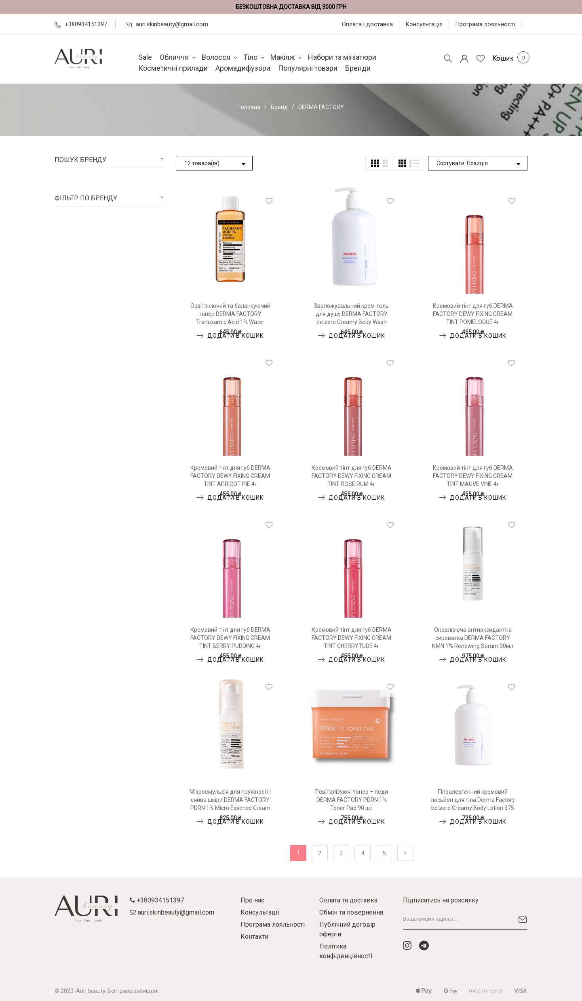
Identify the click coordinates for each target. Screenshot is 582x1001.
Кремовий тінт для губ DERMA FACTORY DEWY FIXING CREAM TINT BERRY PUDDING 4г (230, 638)
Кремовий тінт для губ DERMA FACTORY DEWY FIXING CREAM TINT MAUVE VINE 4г (473, 476)
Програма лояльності (485, 24)
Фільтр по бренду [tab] (86, 198)
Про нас (252, 900)
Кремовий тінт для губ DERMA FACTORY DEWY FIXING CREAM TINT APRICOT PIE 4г (230, 476)
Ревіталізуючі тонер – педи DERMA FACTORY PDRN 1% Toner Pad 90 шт (351, 800)
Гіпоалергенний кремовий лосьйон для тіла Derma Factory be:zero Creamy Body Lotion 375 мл (473, 800)
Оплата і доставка (367, 24)
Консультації (259, 912)
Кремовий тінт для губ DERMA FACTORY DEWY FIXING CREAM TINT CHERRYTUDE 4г (352, 638)
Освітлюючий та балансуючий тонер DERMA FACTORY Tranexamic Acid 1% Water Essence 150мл (230, 314)
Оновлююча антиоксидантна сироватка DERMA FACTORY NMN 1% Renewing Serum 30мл (472, 638)
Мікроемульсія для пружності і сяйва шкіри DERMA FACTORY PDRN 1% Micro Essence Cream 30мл (230, 800)
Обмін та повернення (351, 912)
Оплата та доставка (348, 900)
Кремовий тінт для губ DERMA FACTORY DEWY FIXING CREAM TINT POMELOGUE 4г (473, 314)
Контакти (254, 936)
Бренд (279, 107)
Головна (249, 107)
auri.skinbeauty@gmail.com (167, 24)
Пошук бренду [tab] (80, 160)
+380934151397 (81, 24)
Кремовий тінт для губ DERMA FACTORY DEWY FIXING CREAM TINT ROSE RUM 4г (352, 476)
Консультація (424, 24)
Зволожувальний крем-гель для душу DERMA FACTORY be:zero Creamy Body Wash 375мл (351, 314)
